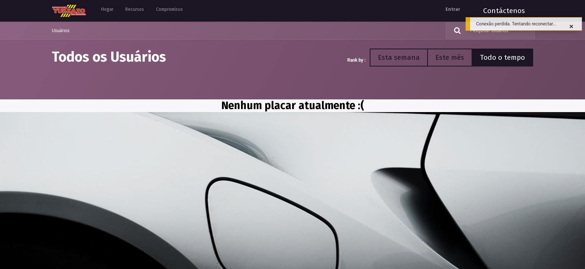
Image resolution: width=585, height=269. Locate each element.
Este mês (449, 57)
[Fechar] (571, 26)
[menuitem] (107, 11)
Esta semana (399, 57)
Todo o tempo (502, 57)
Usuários (60, 30)
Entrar (452, 9)
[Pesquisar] (454, 30)
